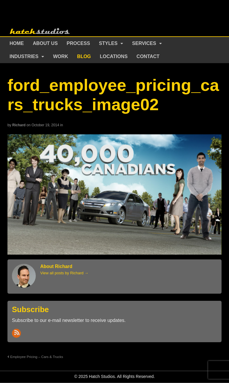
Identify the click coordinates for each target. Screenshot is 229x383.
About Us (45, 43)
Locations (114, 56)
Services (144, 43)
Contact (148, 56)
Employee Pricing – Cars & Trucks (35, 357)
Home (17, 43)
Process (78, 43)
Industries (24, 56)
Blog (84, 56)
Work (60, 56)
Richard (19, 125)
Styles (108, 43)
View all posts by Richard (64, 273)
